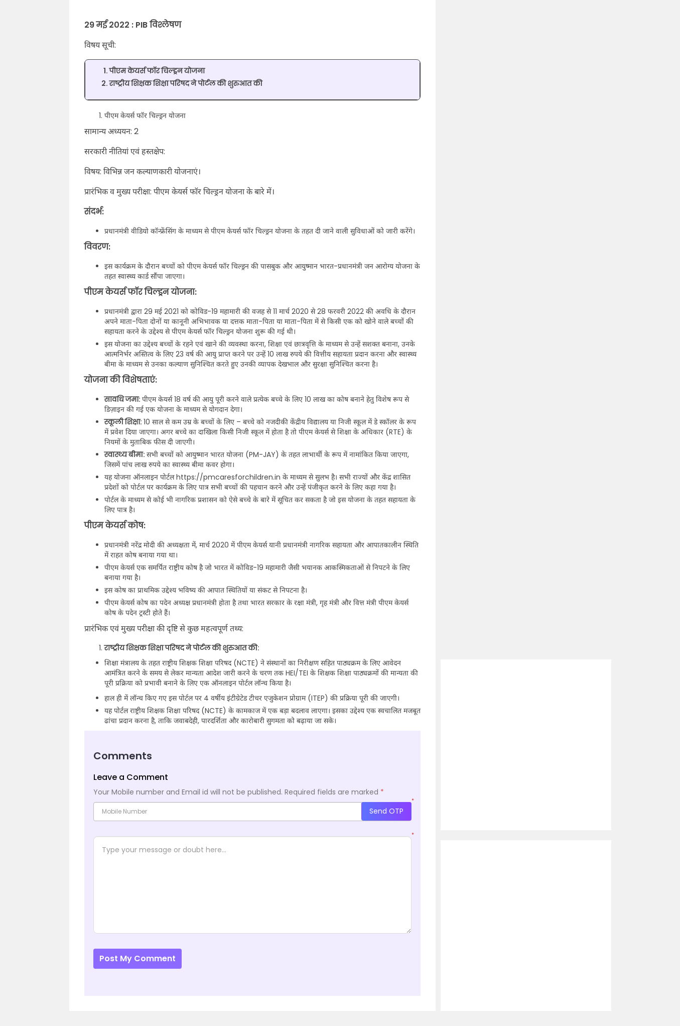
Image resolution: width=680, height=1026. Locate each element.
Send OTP (386, 811)
